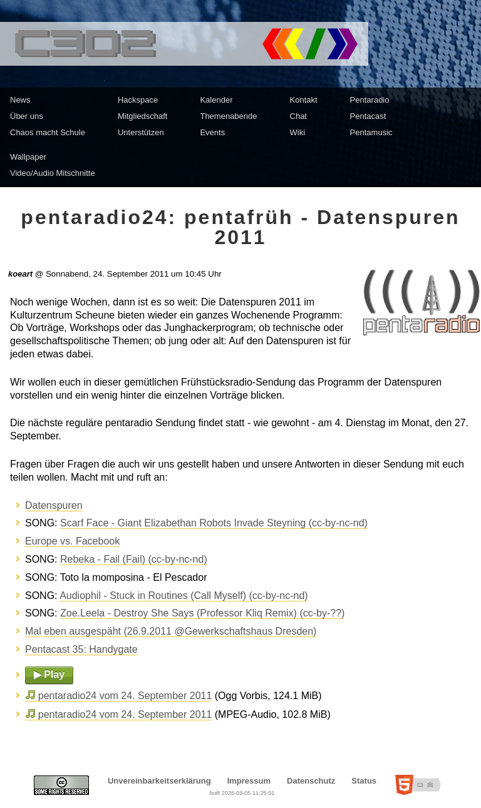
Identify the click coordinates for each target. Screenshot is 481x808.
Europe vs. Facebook (72, 541)
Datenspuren (54, 505)
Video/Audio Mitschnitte (52, 173)
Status (363, 780)
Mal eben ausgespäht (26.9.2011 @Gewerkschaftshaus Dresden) (170, 631)
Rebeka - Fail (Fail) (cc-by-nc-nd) (133, 559)
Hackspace (138, 100)
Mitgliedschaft (142, 116)
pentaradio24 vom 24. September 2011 (125, 695)
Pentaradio (370, 100)
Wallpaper (28, 156)
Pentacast (368, 116)
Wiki (298, 132)
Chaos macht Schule (47, 132)
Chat (298, 116)
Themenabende (228, 116)
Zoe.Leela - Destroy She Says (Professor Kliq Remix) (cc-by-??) (202, 613)
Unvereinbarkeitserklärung (159, 780)
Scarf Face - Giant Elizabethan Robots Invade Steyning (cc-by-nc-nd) (214, 523)
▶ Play (49, 674)
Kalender (216, 100)
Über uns (26, 116)
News (20, 100)
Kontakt (304, 100)
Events (212, 132)
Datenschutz (311, 780)
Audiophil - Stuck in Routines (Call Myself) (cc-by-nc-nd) (183, 595)
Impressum (249, 780)
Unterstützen (141, 132)
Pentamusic (371, 132)
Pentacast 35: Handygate (81, 649)
